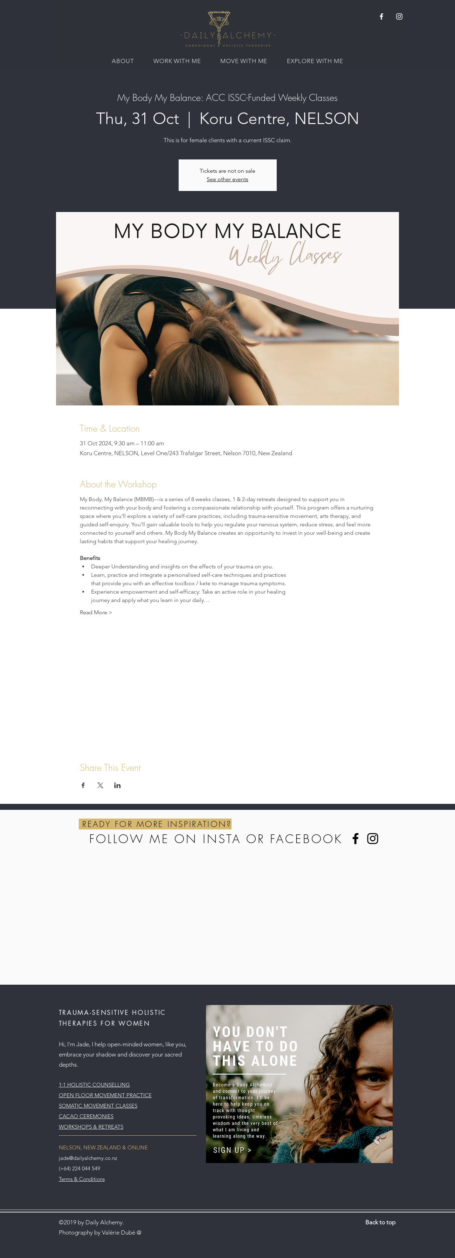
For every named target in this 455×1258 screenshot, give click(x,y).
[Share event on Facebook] (83, 785)
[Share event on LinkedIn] (117, 785)
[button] (122, 61)
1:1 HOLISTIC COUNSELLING (94, 1084)
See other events (227, 179)
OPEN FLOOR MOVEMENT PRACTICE (105, 1095)
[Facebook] (355, 838)
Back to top (380, 1222)
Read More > (96, 612)
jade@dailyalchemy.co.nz (88, 1158)
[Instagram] (372, 838)
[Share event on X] (100, 785)
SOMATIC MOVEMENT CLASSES (98, 1105)
